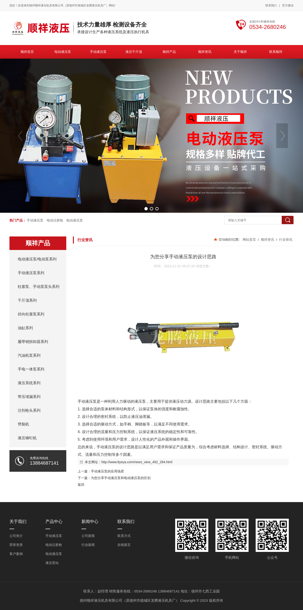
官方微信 (288, 6)
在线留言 (124, 545)
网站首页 (249, 239)
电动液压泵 (74, 220)
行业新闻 (88, 545)
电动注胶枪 (55, 220)
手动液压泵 (35, 220)
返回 (81, 484)
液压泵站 (52, 563)
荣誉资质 (16, 545)
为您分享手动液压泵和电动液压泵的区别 (121, 478)
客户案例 (16, 554)
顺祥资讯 (267, 239)
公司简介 (16, 536)
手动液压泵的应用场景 (107, 471)
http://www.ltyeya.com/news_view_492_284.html (136, 462)
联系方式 (124, 536)
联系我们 (271, 5)
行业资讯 (285, 239)
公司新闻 (88, 536)
